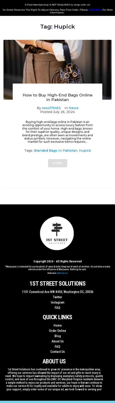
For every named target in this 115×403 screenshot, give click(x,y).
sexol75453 (51, 108)
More (58, 163)
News (74, 108)
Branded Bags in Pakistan (55, 150)
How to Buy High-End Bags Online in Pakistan (58, 97)
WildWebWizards (62, 273)
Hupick (85, 150)
